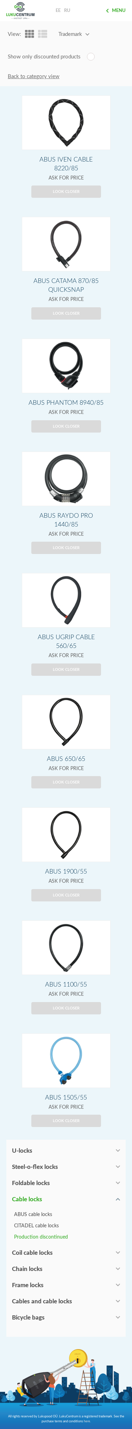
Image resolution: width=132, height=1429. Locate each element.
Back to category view (33, 76)
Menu (116, 10)
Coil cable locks (32, 1253)
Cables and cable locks (42, 1301)
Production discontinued (41, 1237)
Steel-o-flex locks (35, 1167)
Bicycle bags (28, 1318)
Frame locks (28, 1285)
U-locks (22, 1151)
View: (14, 34)
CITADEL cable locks (36, 1225)
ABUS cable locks (33, 1214)
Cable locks (27, 1199)
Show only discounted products (44, 56)
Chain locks (27, 1269)
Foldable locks (31, 1183)
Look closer (66, 192)
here (87, 1421)
